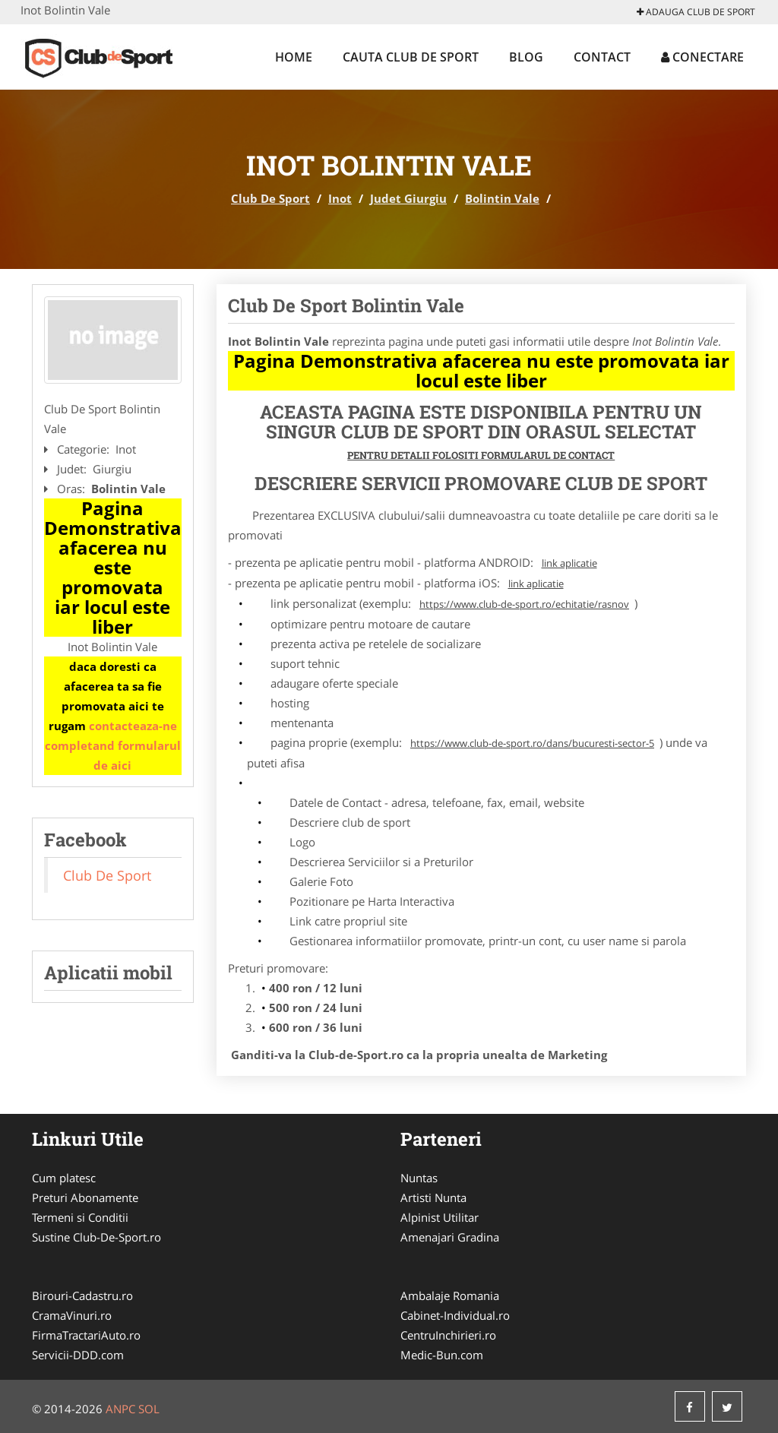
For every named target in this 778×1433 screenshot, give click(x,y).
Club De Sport (270, 198)
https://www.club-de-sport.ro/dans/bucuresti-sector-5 (532, 743)
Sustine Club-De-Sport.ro (96, 1237)
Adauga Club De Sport (696, 11)
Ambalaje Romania (449, 1295)
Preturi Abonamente (85, 1197)
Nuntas (419, 1177)
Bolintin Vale (502, 198)
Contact (602, 57)
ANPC (120, 1408)
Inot (340, 198)
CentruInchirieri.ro (448, 1335)
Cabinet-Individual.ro (455, 1315)
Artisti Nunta (433, 1197)
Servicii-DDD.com (78, 1354)
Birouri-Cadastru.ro (82, 1295)
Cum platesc (64, 1177)
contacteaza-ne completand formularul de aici (113, 745)
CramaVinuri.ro (72, 1315)
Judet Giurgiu (408, 198)
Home (293, 57)
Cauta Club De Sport (411, 57)
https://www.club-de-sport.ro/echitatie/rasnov (524, 604)
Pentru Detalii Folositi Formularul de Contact (481, 455)
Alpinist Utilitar (439, 1217)
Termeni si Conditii (80, 1217)
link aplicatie (569, 563)
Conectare (702, 57)
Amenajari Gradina (449, 1237)
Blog (526, 57)
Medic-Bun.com (441, 1354)
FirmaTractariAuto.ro (86, 1335)
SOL (149, 1408)
